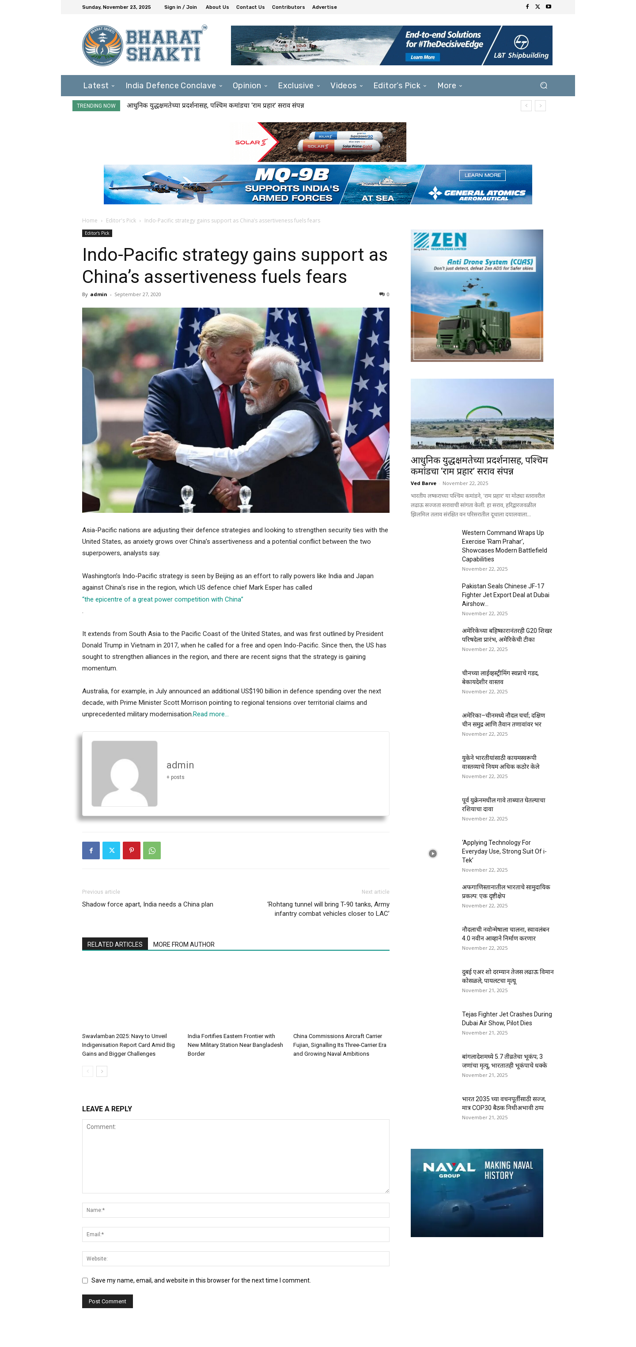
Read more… (211, 714)
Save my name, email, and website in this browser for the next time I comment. (201, 1280)
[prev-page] (87, 1071)
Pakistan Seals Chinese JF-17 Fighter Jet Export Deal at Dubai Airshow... (505, 595)
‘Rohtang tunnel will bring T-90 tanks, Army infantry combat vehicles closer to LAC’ (328, 909)
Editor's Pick (121, 220)
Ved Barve (423, 483)
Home (90, 220)
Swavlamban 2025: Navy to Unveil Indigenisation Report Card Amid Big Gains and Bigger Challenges (128, 1045)
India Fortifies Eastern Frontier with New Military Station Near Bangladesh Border (235, 1045)
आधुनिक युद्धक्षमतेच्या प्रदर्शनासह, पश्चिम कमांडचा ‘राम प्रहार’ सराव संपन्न (215, 105)
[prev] (526, 105)
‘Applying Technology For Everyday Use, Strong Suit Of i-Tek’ (504, 851)
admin (98, 294)
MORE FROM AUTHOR (184, 944)
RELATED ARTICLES (115, 944)
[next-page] (101, 1071)
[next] (540, 105)
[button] (543, 85)
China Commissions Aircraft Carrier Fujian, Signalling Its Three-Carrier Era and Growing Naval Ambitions (339, 1045)
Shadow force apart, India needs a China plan (147, 904)
